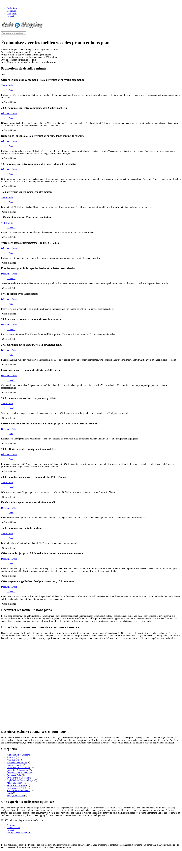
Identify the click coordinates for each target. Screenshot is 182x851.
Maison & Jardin (14, 783)
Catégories (11, 13)
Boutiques (11, 11)
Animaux (11, 757)
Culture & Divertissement (18, 767)
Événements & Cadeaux (18, 778)
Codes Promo (13, 8)
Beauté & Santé (14, 765)
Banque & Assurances (17, 762)
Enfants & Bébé (14, 775)
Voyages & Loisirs (15, 795)
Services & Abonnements (18, 790)
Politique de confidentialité (19, 832)
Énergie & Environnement (19, 772)
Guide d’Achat (13, 827)
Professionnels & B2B (17, 788)
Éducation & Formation (17, 770)
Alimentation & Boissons (18, 755)
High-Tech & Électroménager (20, 780)
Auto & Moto (13, 760)
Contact (10, 16)
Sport (9, 793)
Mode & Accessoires (16, 785)
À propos (11, 825)
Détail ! (11, 90)
